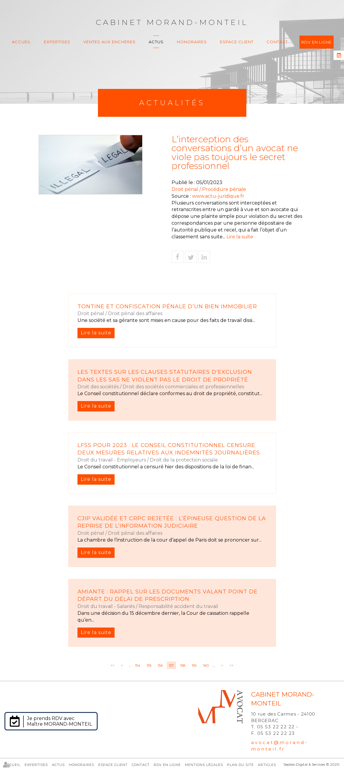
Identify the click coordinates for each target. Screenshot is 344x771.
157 (171, 665)
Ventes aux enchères (109, 41)
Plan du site (240, 765)
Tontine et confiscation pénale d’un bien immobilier (167, 306)
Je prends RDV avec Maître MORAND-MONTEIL (59, 721)
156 (160, 665)
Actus (156, 41)
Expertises (57, 41)
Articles (267, 765)
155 (149, 665)
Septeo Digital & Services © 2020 (311, 764)
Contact (277, 41)
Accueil (21, 41)
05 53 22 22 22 (276, 727)
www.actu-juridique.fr (218, 196)
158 (183, 665)
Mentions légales (204, 765)
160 (206, 665)
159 (194, 665)
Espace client (236, 41)
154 (137, 665)
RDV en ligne (316, 42)
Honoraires (192, 41)
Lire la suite (239, 237)
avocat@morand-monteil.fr (279, 745)
